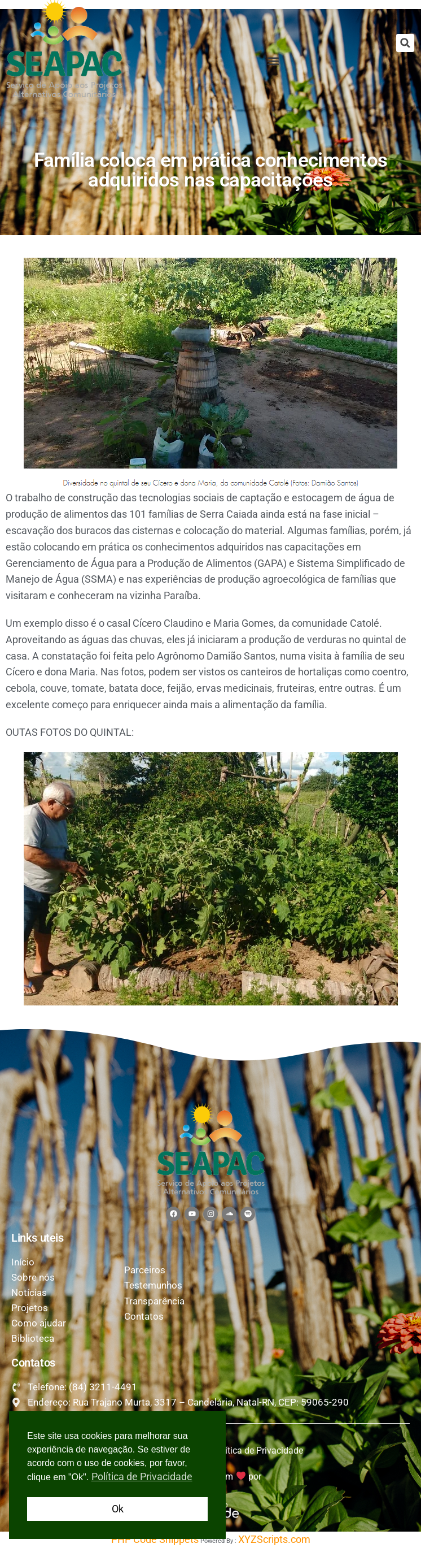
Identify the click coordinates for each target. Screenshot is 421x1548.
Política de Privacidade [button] (141, 1476)
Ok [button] (118, 1509)
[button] (405, 43)
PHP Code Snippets (155, 1539)
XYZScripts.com (274, 1539)
